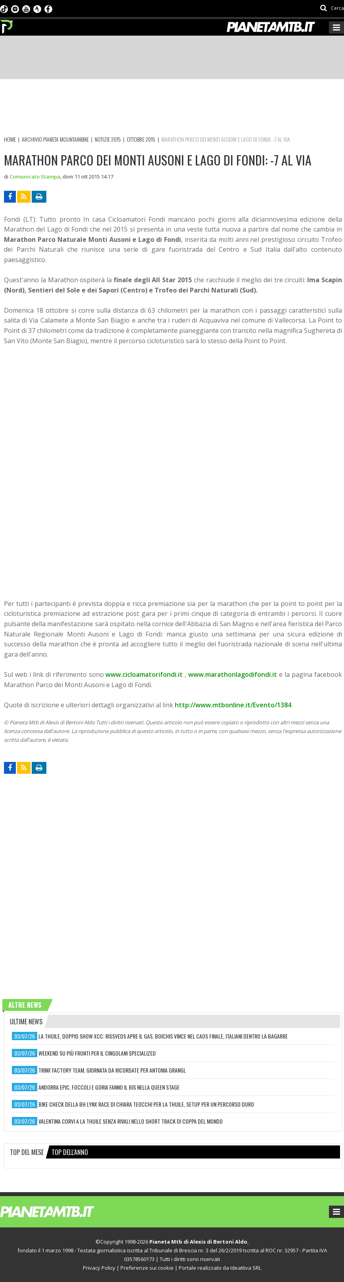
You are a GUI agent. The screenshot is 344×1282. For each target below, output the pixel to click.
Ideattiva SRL (245, 1267)
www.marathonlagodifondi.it (232, 674)
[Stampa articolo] (39, 197)
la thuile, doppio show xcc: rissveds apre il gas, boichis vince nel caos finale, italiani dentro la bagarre (163, 1036)
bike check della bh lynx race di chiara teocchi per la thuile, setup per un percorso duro (146, 1104)
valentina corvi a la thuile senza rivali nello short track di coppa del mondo (130, 1121)
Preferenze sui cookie (147, 1267)
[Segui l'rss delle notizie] (24, 197)
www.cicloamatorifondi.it (144, 674)
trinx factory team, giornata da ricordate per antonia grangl (112, 1070)
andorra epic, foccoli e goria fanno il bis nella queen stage (109, 1087)
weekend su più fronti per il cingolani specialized (97, 1053)
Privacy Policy (99, 1267)
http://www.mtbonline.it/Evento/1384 (233, 705)
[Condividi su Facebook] (10, 197)
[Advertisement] (148, 109)
